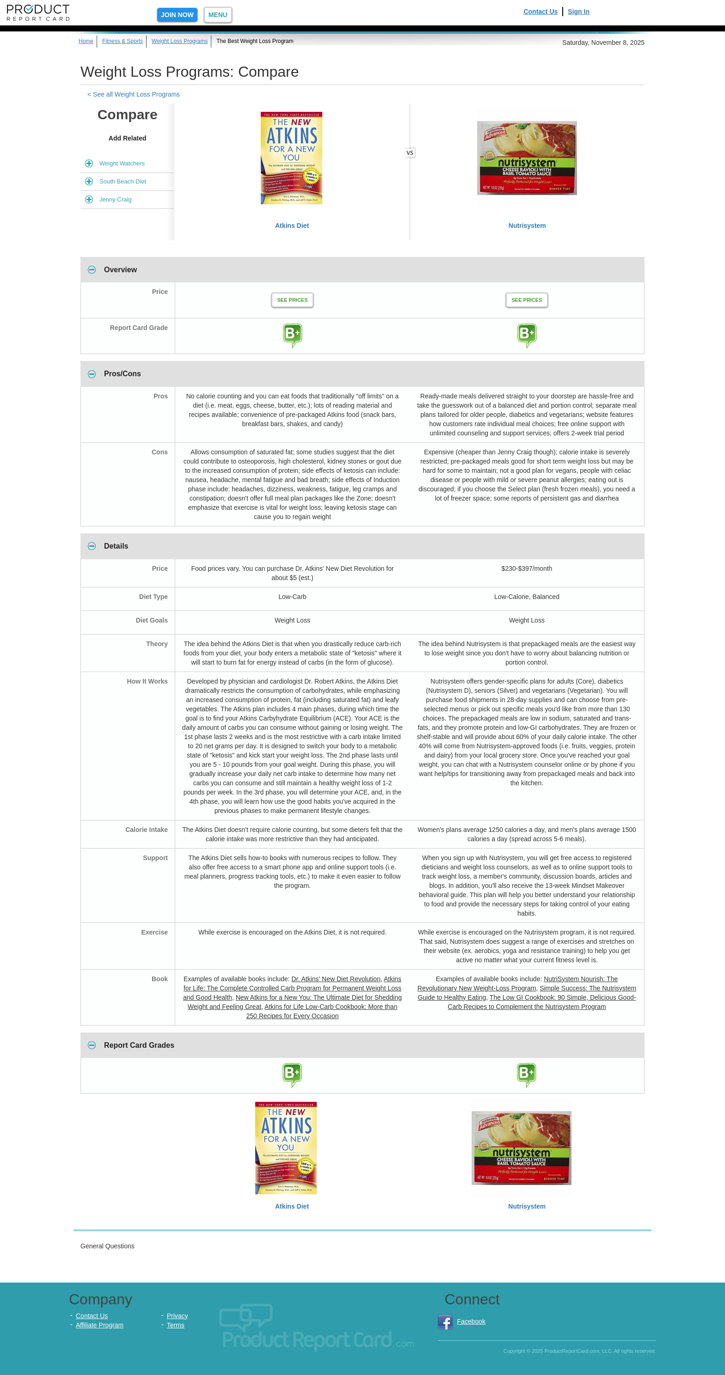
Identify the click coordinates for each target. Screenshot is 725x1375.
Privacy (177, 1316)
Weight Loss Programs (180, 41)
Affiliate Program (99, 1325)
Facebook (461, 1321)
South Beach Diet (122, 181)
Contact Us (540, 11)
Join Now (177, 14)
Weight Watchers (122, 163)
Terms (175, 1325)
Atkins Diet (292, 225)
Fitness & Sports (122, 41)
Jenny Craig (115, 199)
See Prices (292, 300)
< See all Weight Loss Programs (133, 94)
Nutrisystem (527, 225)
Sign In (579, 11)
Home (86, 41)
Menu (218, 14)
